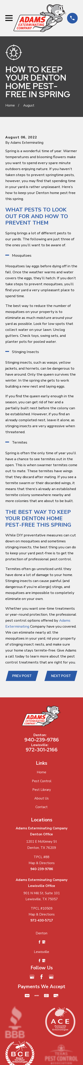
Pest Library (41, 790)
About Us (41, 798)
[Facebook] (41, 976)
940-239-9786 (41, 739)
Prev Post (22, 676)
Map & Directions (42, 863)
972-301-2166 (42, 749)
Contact (41, 807)
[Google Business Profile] (32, 976)
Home (41, 772)
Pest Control (41, 781)
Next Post (61, 676)
